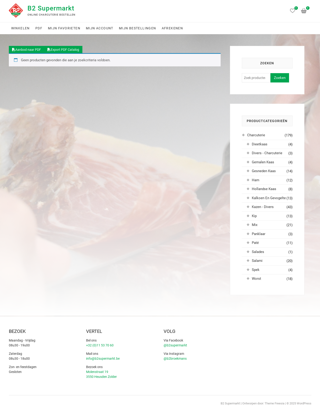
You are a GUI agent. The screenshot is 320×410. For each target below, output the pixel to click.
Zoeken (280, 78)
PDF (38, 28)
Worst (256, 279)
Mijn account (99, 28)
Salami (257, 261)
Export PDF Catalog (63, 49)
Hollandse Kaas (264, 189)
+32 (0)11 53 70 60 (100, 345)
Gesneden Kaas (264, 171)
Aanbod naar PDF (26, 49)
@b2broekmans (175, 358)
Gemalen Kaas (263, 162)
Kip (254, 216)
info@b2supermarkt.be (103, 358)
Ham (255, 180)
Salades (258, 252)
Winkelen (20, 28)
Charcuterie (256, 135)
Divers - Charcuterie (267, 153)
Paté (255, 243)
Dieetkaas (259, 144)
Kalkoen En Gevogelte (269, 198)
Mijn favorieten (64, 28)
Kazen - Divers (263, 207)
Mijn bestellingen (137, 28)
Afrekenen (172, 28)
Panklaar (258, 234)
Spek (255, 270)
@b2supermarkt (175, 345)
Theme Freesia (274, 403)
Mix (254, 225)
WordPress (304, 403)
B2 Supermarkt (50, 8)
